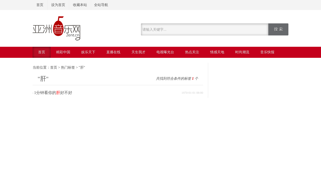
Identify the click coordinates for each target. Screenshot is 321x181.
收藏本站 (80, 5)
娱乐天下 (88, 52)
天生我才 (138, 52)
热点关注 (192, 52)
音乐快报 (267, 52)
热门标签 (68, 67)
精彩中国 (63, 52)
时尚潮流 (242, 52)
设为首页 (58, 5)
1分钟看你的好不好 (53, 92)
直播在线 (113, 52)
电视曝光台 (165, 52)
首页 (39, 5)
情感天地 (217, 52)
